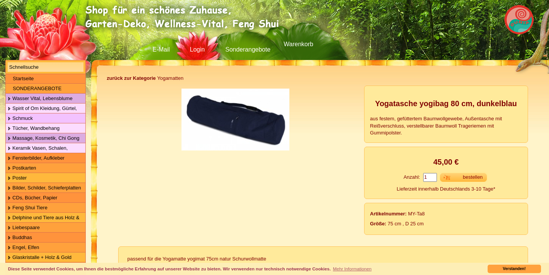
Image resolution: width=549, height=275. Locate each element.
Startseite (21, 78)
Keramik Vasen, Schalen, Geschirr (37, 148)
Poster (17, 178)
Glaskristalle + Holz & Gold (40, 257)
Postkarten (22, 168)
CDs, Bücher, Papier (32, 198)
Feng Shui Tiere (27, 208)
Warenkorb (298, 44)
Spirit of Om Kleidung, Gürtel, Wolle (41, 108)
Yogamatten (145, 78)
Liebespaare (24, 228)
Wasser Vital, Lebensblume (40, 99)
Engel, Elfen (23, 247)
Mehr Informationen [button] (352, 268)
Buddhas (20, 238)
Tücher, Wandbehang (33, 128)
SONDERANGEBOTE (34, 88)
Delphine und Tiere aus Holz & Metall (42, 218)
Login (197, 49)
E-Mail (161, 49)
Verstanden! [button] (514, 268)
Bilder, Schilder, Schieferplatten (44, 188)
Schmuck (20, 118)
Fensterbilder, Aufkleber (36, 158)
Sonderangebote (247, 49)
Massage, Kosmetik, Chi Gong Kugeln (42, 138)
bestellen (473, 177)
